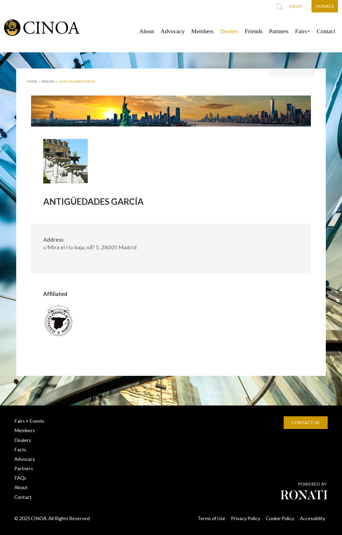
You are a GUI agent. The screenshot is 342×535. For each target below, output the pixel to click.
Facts (20, 449)
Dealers (229, 31)
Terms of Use (211, 518)
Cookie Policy (280, 518)
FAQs (20, 478)
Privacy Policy (245, 518)
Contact (326, 31)
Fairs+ (302, 31)
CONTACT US (306, 422)
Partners (279, 31)
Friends (254, 31)
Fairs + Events (29, 421)
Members (202, 31)
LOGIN (295, 6)
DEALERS (48, 81)
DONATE (325, 6)
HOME (32, 81)
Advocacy (173, 31)
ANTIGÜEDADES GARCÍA (77, 81)
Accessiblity (312, 518)
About (146, 31)
